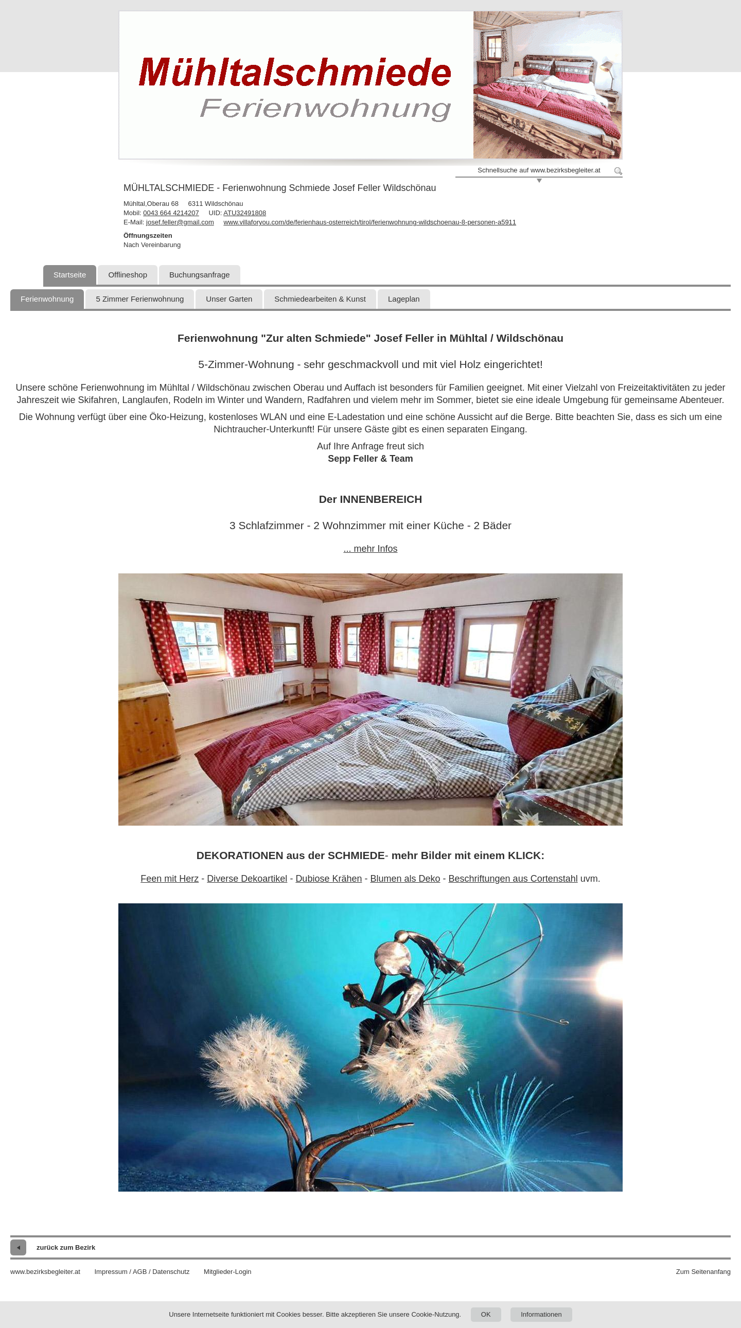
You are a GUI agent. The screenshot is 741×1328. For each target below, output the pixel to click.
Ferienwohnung (47, 298)
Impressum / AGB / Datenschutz (141, 1271)
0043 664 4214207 (171, 213)
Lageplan (404, 298)
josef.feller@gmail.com (180, 222)
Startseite (70, 274)
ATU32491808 (244, 213)
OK (486, 1314)
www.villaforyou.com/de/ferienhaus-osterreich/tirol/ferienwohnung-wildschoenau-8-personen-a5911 (369, 222)
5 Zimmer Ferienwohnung (140, 298)
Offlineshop (127, 274)
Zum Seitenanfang (703, 1271)
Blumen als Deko (405, 878)
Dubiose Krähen (328, 878)
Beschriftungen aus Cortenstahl (513, 878)
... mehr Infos (370, 549)
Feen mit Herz (169, 878)
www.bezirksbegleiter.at (45, 1271)
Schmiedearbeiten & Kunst (320, 298)
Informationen (541, 1314)
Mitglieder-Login (228, 1271)
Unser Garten (229, 298)
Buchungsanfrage (199, 274)
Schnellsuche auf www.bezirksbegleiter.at (539, 170)
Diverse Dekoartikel (247, 878)
